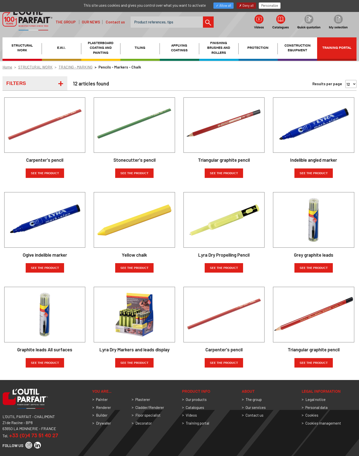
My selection (338, 22)
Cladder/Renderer (149, 407)
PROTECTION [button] (258, 48)
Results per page (327, 83)
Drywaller (103, 423)
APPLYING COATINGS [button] (179, 48)
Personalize (269, 5)
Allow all (223, 5)
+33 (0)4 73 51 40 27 (33, 435)
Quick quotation (309, 22)
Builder (101, 415)
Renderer (103, 407)
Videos (259, 22)
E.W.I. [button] (61, 48)
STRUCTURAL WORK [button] (22, 48)
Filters (16, 83)
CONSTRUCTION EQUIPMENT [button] (297, 48)
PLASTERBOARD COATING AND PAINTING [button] (100, 48)
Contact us (115, 22)
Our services (256, 407)
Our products (196, 399)
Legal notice (315, 399)
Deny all (246, 5)
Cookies (311, 415)
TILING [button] (140, 48)
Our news (91, 22)
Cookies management (323, 423)
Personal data (316, 407)
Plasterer (142, 399)
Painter (102, 399)
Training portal (336, 48)
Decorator (143, 423)
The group (66, 22)
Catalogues (280, 22)
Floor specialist (148, 415)
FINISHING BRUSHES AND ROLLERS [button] (218, 48)
